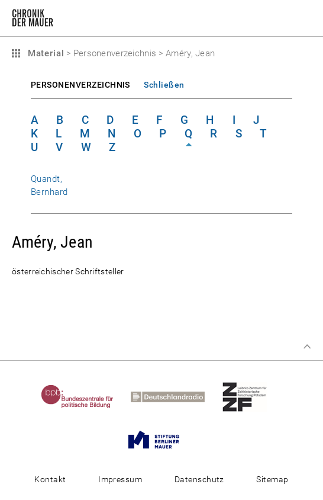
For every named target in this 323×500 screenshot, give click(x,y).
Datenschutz (199, 479)
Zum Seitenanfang (307, 346)
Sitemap (272, 479)
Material (44, 53)
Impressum (120, 479)
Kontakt (50, 479)
